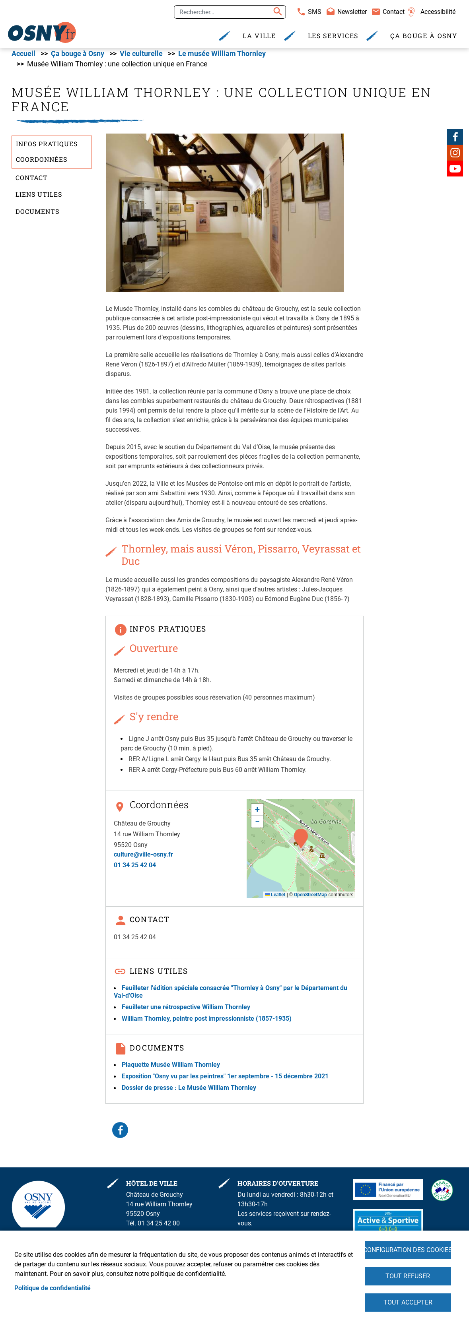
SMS (314, 12)
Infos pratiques (47, 147)
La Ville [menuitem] (259, 35)
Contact (394, 12)
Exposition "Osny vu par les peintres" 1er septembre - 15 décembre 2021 (225, 1079)
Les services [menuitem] (333, 35)
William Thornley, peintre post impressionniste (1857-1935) (207, 1022)
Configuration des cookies (408, 1248)
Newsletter (352, 12)
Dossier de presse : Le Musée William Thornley (189, 1091)
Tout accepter (407, 1302)
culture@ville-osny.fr (143, 857)
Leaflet (275, 898)
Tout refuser (407, 1275)
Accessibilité (437, 12)
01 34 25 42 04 (135, 868)
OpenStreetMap (310, 898)
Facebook (455, 140)
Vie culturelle (141, 57)
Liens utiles (39, 198)
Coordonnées (41, 162)
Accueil (23, 57)
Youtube (455, 172)
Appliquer (276, 12)
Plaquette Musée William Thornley (171, 1068)
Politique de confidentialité (52, 1287)
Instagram (455, 156)
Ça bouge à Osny (77, 57)
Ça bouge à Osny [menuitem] (423, 35)
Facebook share (120, 1134)
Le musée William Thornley (222, 57)
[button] (224, 215)
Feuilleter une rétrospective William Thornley (186, 1010)
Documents (37, 214)
